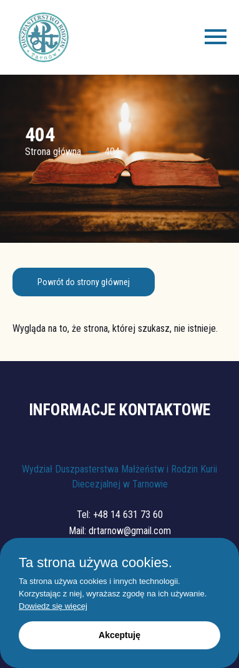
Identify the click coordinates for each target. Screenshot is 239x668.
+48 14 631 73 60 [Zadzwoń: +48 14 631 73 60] (128, 514)
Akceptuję (119, 635)
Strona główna (53, 152)
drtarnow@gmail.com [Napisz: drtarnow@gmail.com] (130, 531)
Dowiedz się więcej (53, 606)
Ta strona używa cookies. (95, 563)
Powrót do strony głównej (83, 282)
